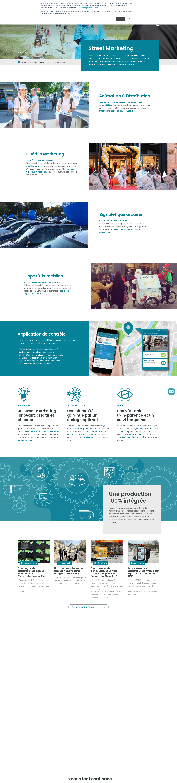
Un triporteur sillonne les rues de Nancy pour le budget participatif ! (68, 571)
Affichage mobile (64, 563)
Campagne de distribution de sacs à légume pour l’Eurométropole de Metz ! (33, 572)
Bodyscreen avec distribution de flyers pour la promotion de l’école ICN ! (143, 572)
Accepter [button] (120, 19)
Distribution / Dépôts (29, 563)
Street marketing (100, 563)
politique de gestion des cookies (89, 8)
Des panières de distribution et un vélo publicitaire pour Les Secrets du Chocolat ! (104, 572)
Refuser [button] (131, 19)
